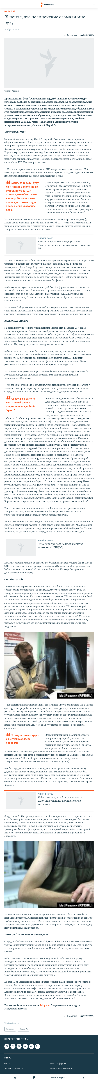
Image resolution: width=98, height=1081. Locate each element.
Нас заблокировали (13, 1069)
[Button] (71, 35)
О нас (7, 1064)
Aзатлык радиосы (58, 1078)
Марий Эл (9, 11)
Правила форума (58, 1064)
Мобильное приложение (62, 1069)
